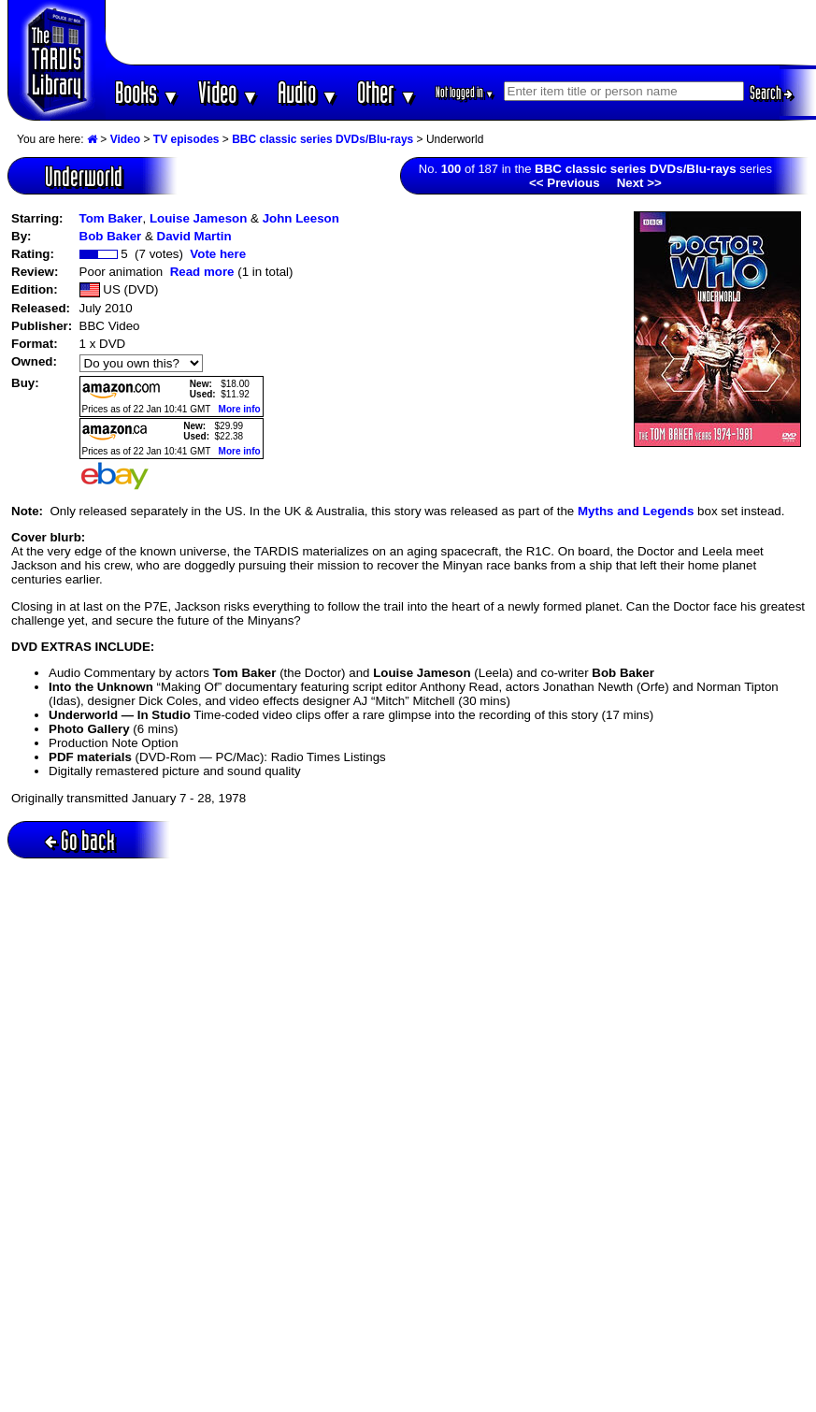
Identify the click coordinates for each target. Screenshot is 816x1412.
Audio (308, 92)
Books (147, 92)
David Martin (194, 236)
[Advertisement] (461, 33)
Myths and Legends (636, 511)
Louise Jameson (198, 218)
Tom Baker (111, 218)
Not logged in (465, 92)
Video (228, 92)
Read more (202, 272)
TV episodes (186, 139)
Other (387, 92)
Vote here (218, 254)
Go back (80, 840)
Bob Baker (110, 236)
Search (771, 92)
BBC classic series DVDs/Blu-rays (322, 139)
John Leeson (301, 218)
